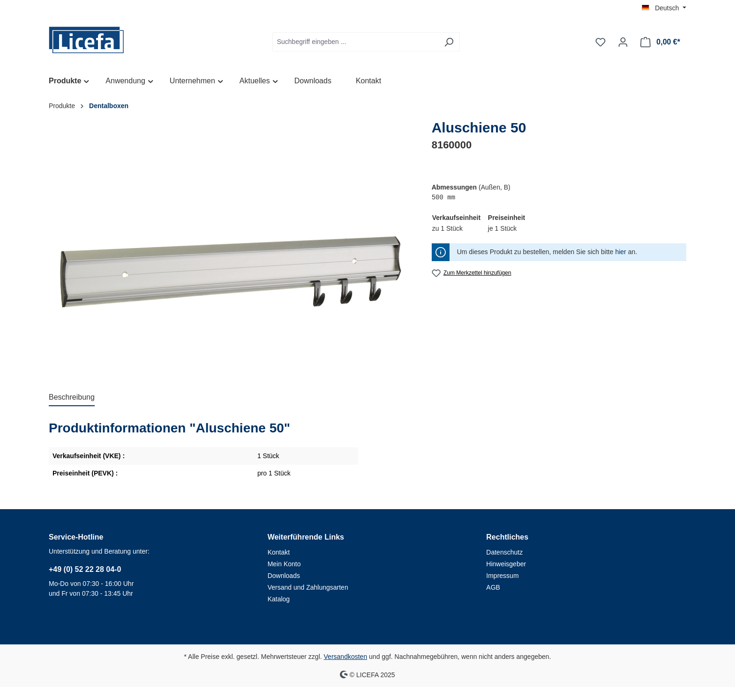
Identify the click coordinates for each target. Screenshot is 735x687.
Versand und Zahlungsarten (308, 587)
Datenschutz (504, 552)
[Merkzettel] (600, 42)
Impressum (502, 575)
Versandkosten (346, 656)
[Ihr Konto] (623, 42)
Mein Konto (284, 564)
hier (620, 252)
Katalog (279, 599)
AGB (493, 587)
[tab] (72, 397)
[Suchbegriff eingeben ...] (355, 41)
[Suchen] (449, 41)
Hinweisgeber (506, 564)
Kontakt (279, 552)
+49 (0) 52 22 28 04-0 (85, 569)
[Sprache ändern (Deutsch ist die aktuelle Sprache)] (664, 8)
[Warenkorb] (660, 42)
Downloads (284, 575)
